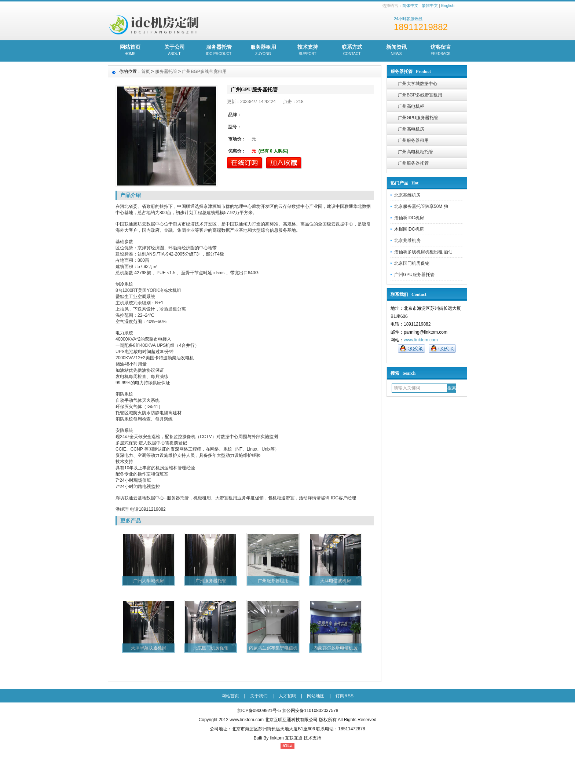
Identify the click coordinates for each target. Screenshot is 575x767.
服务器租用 (263, 50)
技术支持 (307, 50)
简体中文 (410, 5)
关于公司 (174, 50)
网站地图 (316, 695)
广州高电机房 (411, 129)
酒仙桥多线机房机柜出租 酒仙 (423, 251)
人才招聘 (287, 695)
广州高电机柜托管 (415, 151)
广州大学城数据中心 (417, 83)
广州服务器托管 (413, 163)
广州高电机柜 (411, 106)
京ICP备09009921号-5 (259, 710)
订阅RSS (345, 695)
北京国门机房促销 (411, 263)
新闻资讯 (396, 50)
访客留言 (440, 50)
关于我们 (259, 695)
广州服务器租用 (413, 140)
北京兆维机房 (407, 195)
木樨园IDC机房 (409, 229)
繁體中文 (430, 5)
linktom (277, 738)
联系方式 (351, 50)
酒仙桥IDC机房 (409, 217)
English (447, 5)
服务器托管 (218, 50)
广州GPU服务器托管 (418, 117)
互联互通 (294, 738)
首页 (145, 71)
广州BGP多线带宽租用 (420, 95)
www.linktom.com (421, 339)
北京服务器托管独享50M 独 (421, 206)
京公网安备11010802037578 (310, 710)
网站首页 (130, 50)
